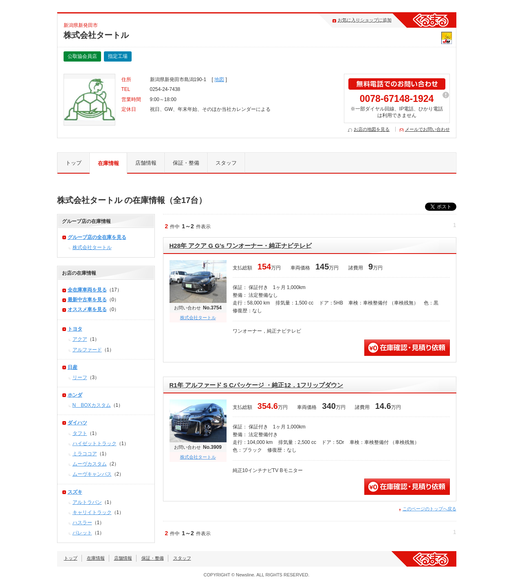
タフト (80, 433)
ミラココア (85, 454)
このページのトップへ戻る (429, 508)
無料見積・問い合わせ (407, 348)
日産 (72, 367)
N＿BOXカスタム (92, 405)
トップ (73, 163)
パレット (82, 533)
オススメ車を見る (87, 309)
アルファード (87, 350)
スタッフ (226, 163)
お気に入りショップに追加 (365, 20)
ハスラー (82, 522)
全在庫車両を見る (87, 290)
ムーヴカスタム (90, 464)
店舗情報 (145, 163)
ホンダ (75, 395)
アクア (80, 339)
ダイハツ (77, 423)
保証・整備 (186, 163)
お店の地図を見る (372, 129)
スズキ (75, 492)
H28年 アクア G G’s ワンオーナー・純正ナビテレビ (241, 245)
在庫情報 (108, 163)
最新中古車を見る (87, 299)
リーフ (80, 377)
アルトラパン (87, 502)
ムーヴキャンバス (92, 474)
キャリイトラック (92, 512)
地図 (219, 79)
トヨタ (75, 329)
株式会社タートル (198, 317)
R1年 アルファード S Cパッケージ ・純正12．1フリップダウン (256, 385)
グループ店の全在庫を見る (97, 237)
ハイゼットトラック (95, 443)
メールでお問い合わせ (427, 129)
